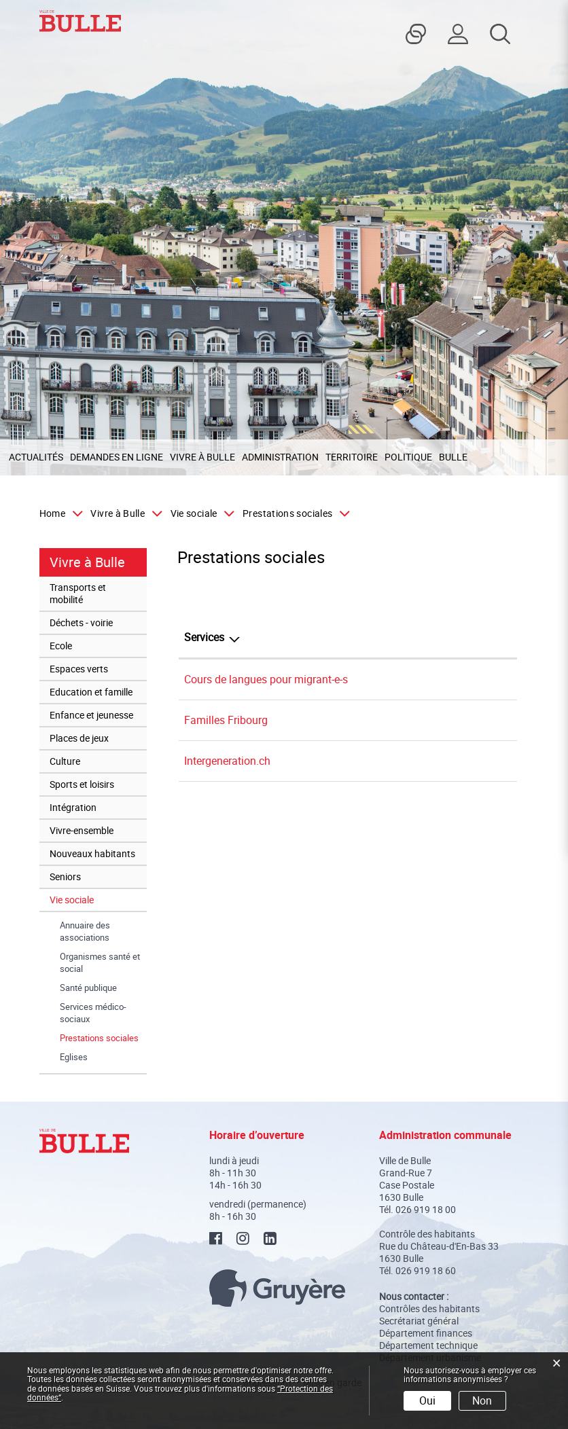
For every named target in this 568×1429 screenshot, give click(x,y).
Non (482, 1400)
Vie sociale (72, 899)
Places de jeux (79, 737)
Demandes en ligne (116, 456)
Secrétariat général (419, 1320)
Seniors (65, 876)
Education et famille (91, 691)
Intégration (73, 807)
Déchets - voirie (81, 622)
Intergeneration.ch (227, 760)
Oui (427, 1400)
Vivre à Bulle (202, 456)
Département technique (428, 1345)
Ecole (61, 645)
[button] (123, 513)
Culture (65, 761)
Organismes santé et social (100, 962)
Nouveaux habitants (92, 853)
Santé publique (88, 987)
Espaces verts (79, 668)
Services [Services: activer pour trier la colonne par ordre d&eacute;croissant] (204, 637)
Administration (280, 456)
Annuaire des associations (85, 931)
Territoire (351, 456)
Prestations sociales (103, 1038)
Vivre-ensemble (81, 830)
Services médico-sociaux (93, 1012)
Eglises (74, 1057)
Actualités (36, 456)
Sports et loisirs (82, 784)
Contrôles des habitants (429, 1308)
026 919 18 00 (425, 1209)
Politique (408, 456)
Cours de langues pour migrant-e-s (266, 679)
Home (52, 513)
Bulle (453, 456)
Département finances (425, 1332)
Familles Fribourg (226, 719)
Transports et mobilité (78, 593)
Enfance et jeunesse (91, 714)
